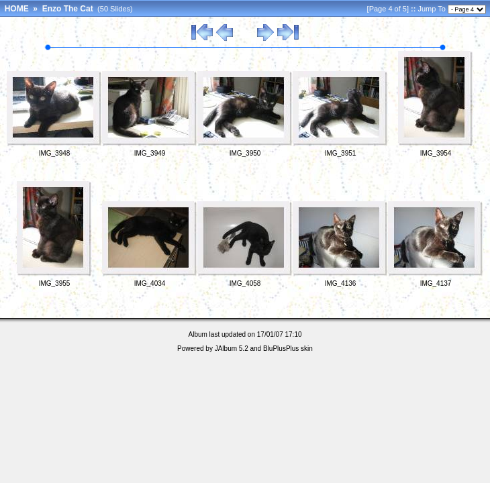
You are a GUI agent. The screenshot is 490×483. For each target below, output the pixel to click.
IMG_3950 (245, 153)
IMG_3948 (54, 153)
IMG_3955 (54, 283)
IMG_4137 (436, 283)
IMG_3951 (340, 153)
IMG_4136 (340, 283)
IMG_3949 (150, 153)
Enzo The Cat (67, 8)
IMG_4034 (150, 283)
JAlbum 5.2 (231, 348)
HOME (17, 8)
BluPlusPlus (281, 348)
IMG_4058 (245, 283)
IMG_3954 (436, 153)
